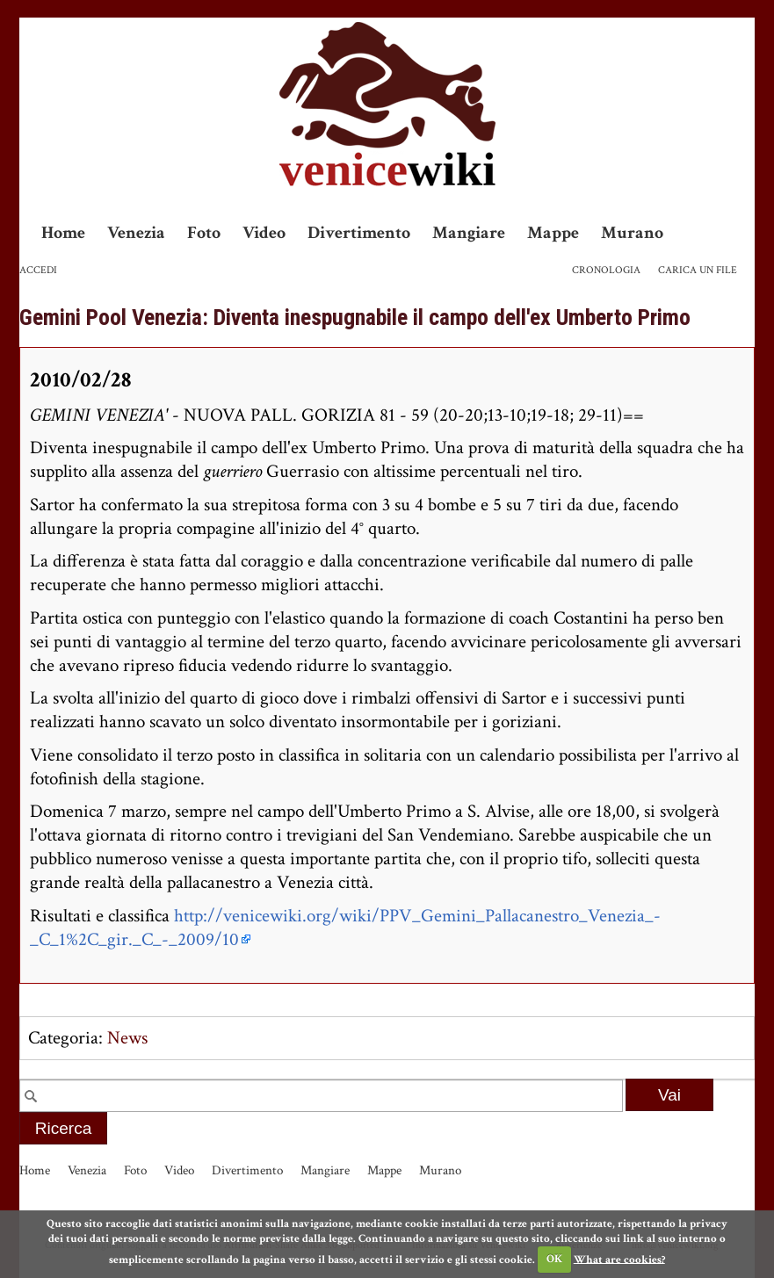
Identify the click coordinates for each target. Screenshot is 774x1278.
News (127, 1038)
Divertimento (358, 232)
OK (554, 1259)
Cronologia (606, 270)
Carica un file (697, 270)
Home (63, 232)
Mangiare (468, 232)
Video (264, 232)
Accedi (38, 270)
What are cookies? (619, 1259)
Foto (204, 232)
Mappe (553, 232)
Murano (632, 232)
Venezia (136, 232)
